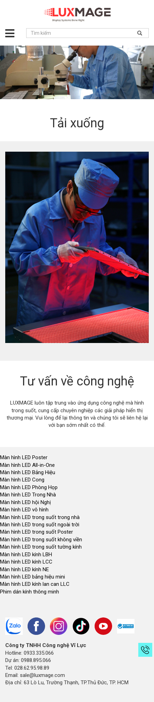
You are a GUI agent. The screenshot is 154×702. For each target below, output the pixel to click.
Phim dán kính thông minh (29, 592)
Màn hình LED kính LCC (26, 562)
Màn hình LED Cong (22, 480)
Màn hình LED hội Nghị (26, 502)
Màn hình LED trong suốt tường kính (41, 547)
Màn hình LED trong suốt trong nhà (40, 517)
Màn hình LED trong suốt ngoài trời (40, 524)
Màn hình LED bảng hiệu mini (32, 577)
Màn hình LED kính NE (24, 569)
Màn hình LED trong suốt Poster (36, 532)
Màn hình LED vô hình (25, 509)
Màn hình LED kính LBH (26, 554)
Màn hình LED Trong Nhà (28, 495)
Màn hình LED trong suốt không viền (41, 539)
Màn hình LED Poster (24, 457)
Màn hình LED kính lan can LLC (34, 584)
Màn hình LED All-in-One (27, 465)
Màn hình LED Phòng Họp (29, 487)
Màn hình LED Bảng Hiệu (27, 472)
